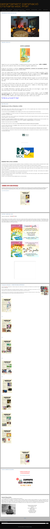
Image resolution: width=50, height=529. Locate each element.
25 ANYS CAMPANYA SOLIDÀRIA (8, 469)
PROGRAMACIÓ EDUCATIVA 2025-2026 (19, 9)
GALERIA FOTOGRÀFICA (22, 10)
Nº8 (2, 296)
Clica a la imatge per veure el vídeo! (25, 475)
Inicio (25, 518)
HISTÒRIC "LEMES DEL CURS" (7, 214)
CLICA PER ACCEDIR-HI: (5, 190)
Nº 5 (2, 358)
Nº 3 (2, 395)
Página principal (4, 9)
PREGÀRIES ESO (28, 9)
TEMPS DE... (40, 9)
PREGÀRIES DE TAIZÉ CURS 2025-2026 (9, 13)
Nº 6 (2, 337)
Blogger (31, 526)
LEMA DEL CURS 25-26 (6, 42)
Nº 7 (2, 316)
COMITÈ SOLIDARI (45, 9)
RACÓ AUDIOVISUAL (15, 10)
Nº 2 (2, 412)
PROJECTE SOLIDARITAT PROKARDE (6, 10)
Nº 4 (2, 376)
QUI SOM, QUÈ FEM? (9, 9)
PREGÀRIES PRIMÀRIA (34, 9)
